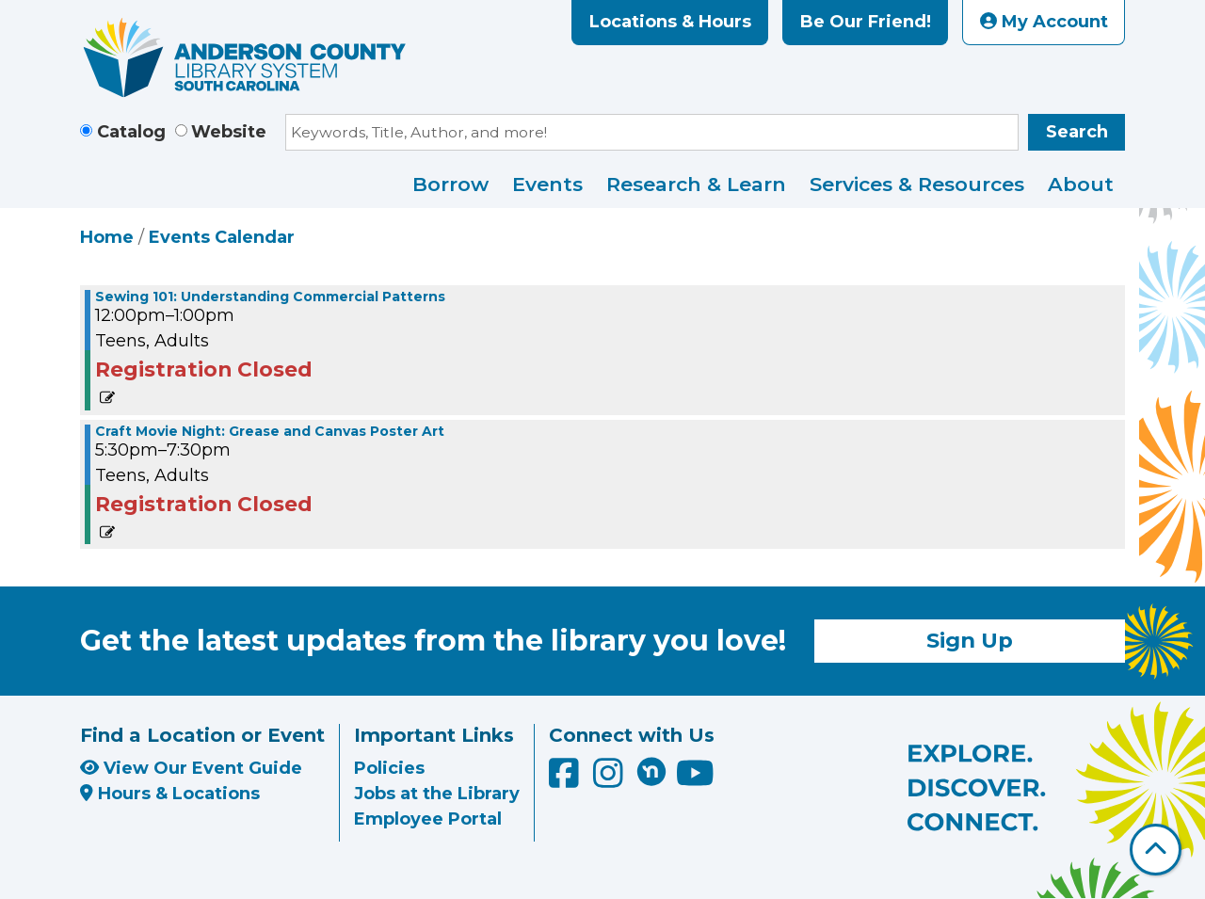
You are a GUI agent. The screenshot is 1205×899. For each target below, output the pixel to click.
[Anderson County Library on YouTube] (695, 779)
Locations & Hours (670, 21)
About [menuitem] (1081, 184)
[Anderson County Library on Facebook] (566, 779)
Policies (389, 768)
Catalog (131, 131)
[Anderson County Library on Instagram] (610, 779)
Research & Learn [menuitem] (696, 184)
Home (107, 237)
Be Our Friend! (865, 21)
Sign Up (969, 640)
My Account (1044, 21)
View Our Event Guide (191, 768)
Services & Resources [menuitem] (917, 184)
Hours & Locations (170, 793)
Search (1077, 131)
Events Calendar (222, 237)
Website (228, 131)
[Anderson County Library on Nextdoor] (651, 771)
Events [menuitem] (547, 184)
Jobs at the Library (437, 793)
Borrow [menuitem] (450, 184)
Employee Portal (428, 819)
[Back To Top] (1155, 849)
